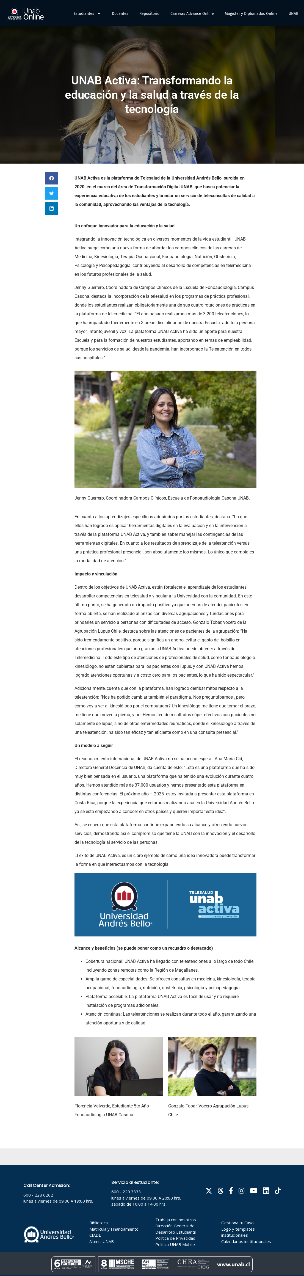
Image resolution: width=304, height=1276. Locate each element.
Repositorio (149, 13)
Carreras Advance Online (192, 13)
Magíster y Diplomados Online (251, 13)
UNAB (294, 13)
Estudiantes (87, 13)
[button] (51, 178)
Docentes (120, 13)
